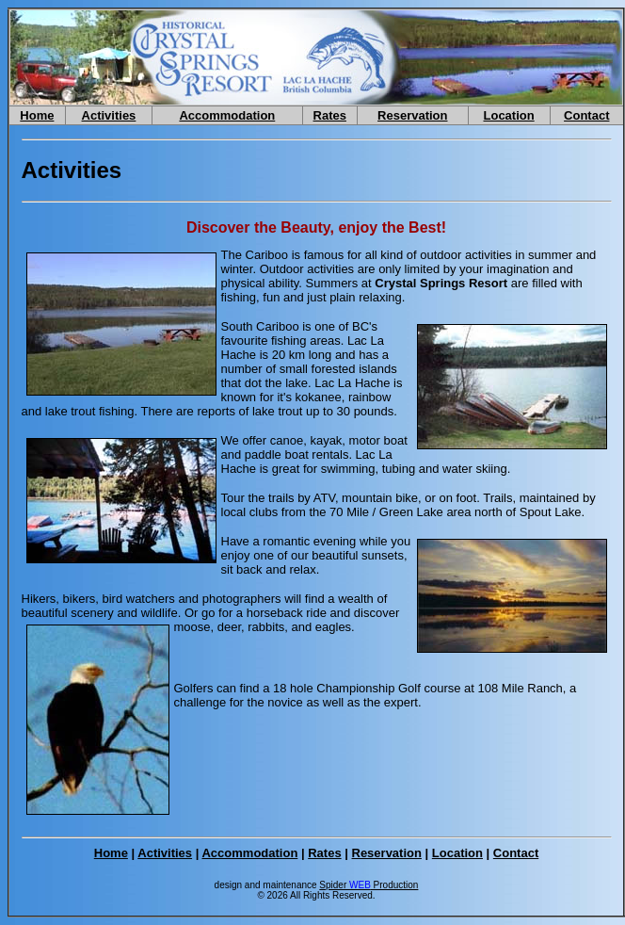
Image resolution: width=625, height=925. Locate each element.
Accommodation (227, 115)
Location (509, 115)
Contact (586, 115)
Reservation (412, 115)
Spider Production (368, 885)
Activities (109, 115)
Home (37, 115)
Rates (329, 115)
